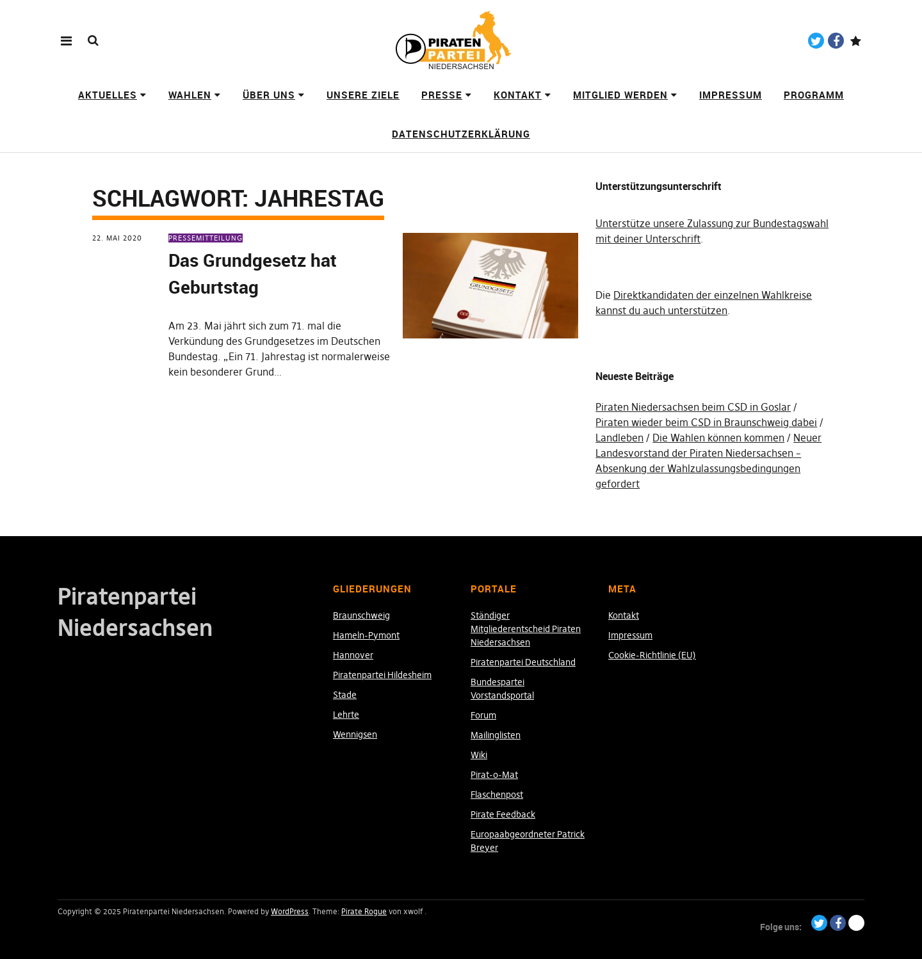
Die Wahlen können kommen (718, 437)
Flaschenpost (497, 794)
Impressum (730, 94)
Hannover (353, 655)
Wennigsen (355, 734)
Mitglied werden (620, 94)
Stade (345, 695)
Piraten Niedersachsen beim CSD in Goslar (693, 406)
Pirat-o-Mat (494, 775)
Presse (441, 94)
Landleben (619, 437)
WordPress (290, 911)
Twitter (816, 41)
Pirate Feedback (503, 814)
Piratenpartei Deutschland (523, 662)
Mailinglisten (496, 735)
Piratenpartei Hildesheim (382, 675)
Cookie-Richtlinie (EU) (652, 655)
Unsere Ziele (363, 94)
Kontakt (518, 94)
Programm (814, 94)
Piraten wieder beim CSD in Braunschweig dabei (706, 422)
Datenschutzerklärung (461, 133)
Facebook (836, 41)
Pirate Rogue (364, 911)
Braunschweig (361, 615)
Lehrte (346, 714)
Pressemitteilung (205, 238)
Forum (483, 715)
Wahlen (189, 94)
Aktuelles (107, 94)
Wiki (479, 755)
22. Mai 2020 (117, 238)
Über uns (269, 94)
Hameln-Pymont (366, 635)
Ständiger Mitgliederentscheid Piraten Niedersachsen (526, 629)
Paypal (856, 41)
